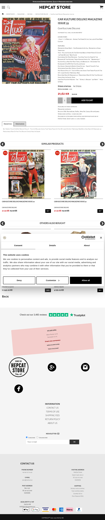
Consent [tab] (18, 245)
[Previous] (2, 144)
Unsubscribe (43, 438)
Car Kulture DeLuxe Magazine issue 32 (70, 201)
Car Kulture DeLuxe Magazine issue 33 (62, 14)
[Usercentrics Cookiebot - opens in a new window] (83, 238)
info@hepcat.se (27, 480)
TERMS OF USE (52, 411)
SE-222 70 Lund (78, 478)
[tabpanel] (26, 50)
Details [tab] (52, 245)
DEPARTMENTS (10, 14)
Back (5, 296)
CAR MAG (30, 14)
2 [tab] (28, 81)
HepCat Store (78, 472)
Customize (52, 280)
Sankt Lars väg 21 (77, 475)
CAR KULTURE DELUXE (41, 14)
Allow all (86, 280)
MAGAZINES (21, 14)
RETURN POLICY (52, 419)
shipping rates (79, 491)
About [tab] (87, 245)
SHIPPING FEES (52, 415)
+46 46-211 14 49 (27, 472)
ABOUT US (52, 423)
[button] (3, 7)
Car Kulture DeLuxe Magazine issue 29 (18, 201)
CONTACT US (52, 407)
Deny (19, 280)
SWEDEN (78, 480)
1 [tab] (24, 81)
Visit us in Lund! (53, 348)
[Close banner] (101, 238)
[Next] (102, 144)
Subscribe (31, 438)
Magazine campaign (64, 109)
